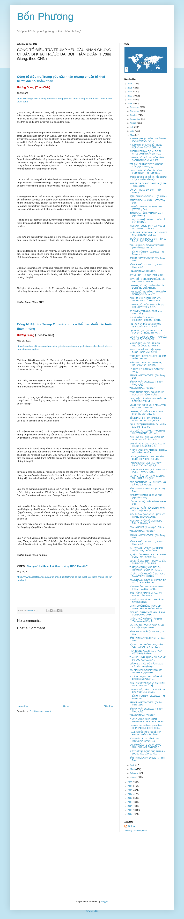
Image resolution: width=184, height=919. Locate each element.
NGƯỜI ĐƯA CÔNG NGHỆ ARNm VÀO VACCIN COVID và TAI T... (147, 406)
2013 (130, 810)
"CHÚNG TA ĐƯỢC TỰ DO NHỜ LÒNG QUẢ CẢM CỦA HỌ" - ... (147, 139)
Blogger (104, 901)
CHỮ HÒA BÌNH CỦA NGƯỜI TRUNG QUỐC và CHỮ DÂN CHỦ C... (146, 438)
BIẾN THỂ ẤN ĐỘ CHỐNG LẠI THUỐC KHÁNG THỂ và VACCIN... (147, 515)
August (133, 123)
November (135, 111)
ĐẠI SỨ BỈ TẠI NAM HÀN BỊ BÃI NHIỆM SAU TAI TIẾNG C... (147, 425)
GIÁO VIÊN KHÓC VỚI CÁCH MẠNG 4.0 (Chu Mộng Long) (146, 665)
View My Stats (92, 911)
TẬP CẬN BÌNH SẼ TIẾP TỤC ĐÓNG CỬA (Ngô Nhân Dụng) (146, 165)
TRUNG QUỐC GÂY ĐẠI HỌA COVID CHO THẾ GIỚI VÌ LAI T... (146, 412)
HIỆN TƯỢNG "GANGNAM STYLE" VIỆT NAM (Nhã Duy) (145, 652)
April (132, 765)
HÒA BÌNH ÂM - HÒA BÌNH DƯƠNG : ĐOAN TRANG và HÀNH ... (146, 587)
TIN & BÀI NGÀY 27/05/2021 (142, 715)
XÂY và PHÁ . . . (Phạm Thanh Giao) (146, 275)
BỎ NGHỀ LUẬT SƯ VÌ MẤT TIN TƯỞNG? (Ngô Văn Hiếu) (144, 739)
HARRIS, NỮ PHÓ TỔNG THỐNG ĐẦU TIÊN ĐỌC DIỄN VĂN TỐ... (147, 293)
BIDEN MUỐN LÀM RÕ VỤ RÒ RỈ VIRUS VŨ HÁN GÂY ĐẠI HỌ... (145, 152)
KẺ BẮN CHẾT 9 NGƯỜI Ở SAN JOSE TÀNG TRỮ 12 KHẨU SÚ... (147, 575)
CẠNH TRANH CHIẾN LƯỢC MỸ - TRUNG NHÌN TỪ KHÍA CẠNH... (145, 299)
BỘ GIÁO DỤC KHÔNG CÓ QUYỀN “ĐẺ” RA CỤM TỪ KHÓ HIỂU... (146, 645)
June (132, 131)
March (133, 769)
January (134, 777)
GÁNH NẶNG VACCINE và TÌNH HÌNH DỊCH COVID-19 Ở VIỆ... (147, 684)
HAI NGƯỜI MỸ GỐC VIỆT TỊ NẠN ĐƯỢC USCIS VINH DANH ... (145, 350)
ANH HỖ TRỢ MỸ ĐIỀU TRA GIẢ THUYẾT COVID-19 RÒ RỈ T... (144, 344)
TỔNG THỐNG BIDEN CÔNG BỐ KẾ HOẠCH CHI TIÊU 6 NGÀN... (146, 393)
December (135, 107)
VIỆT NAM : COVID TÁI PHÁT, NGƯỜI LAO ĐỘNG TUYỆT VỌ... (147, 227)
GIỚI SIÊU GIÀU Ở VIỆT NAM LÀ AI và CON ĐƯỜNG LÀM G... (147, 613)
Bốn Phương (45, 16)
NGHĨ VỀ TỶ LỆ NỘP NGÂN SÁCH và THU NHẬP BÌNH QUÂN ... (146, 477)
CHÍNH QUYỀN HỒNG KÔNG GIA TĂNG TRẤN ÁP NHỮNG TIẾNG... (146, 607)
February (134, 773)
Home (66, 706)
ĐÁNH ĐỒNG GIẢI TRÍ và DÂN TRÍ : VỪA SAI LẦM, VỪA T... (146, 594)
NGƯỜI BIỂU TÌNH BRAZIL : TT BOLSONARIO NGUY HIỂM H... (145, 318)
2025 (130, 88)
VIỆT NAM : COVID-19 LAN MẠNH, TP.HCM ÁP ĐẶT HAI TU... (145, 363)
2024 (130, 92)
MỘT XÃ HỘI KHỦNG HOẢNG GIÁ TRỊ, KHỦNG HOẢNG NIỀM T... (147, 445)
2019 (130, 786)
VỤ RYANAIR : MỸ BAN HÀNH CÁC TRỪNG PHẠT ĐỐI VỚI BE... (146, 549)
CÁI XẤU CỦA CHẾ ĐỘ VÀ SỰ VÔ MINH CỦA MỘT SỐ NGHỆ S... (145, 746)
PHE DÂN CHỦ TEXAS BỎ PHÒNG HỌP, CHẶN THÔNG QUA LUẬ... (145, 146)
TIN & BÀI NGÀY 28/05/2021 (142, 531)
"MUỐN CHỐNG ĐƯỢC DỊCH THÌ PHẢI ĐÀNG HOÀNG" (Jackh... (147, 240)
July (132, 127)
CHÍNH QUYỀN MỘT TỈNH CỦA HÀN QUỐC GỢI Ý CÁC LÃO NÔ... (146, 457)
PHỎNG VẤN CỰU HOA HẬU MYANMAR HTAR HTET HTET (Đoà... (148, 720)
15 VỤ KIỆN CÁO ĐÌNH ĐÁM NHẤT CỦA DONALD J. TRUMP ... (148, 399)
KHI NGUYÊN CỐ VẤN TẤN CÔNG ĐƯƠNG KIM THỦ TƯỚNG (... (145, 171)
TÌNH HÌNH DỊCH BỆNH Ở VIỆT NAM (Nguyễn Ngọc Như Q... (146, 246)
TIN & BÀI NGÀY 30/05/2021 (142, 271)
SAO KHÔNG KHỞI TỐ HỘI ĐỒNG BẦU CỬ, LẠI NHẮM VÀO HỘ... (148, 178)
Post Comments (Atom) (40, 711)
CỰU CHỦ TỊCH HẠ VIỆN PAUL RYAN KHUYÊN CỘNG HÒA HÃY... (147, 432)
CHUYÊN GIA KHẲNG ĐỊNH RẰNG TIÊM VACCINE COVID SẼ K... (145, 727)
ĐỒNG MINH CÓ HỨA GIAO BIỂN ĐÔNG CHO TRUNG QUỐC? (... (145, 419)
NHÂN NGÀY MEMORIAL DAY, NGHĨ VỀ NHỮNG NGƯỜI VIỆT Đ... (148, 233)
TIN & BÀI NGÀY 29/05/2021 (142, 388)
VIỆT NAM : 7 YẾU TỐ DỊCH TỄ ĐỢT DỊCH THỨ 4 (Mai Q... (146, 522)
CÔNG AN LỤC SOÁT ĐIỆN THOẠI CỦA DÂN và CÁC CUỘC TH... (148, 338)
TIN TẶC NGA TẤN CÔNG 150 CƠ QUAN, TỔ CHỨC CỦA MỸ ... (145, 325)
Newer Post (23, 706)
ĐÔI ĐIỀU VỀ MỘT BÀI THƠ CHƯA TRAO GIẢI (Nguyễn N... (145, 671)
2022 (130, 100)
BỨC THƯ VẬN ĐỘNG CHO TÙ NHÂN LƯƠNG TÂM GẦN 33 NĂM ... (147, 752)
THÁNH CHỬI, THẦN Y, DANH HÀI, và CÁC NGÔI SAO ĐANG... (147, 690)
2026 (130, 84)
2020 (130, 782)
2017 (130, 794)
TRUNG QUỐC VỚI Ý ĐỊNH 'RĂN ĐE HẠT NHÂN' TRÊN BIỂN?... (146, 306)
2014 (130, 806)
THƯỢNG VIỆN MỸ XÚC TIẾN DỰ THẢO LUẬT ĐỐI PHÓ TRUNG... (145, 568)
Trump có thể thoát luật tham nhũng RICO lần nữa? (57, 566)
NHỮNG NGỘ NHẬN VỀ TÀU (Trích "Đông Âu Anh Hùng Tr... (145, 620)
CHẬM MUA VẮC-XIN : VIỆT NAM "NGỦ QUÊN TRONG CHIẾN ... (147, 470)
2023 (130, 96)
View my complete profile (135, 830)
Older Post (108, 706)
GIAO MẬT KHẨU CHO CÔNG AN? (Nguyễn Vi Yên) (145, 496)
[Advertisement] (92, 866)
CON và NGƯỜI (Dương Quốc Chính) (146, 527)
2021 (130, 103)
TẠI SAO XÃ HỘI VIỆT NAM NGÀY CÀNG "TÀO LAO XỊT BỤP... (145, 464)
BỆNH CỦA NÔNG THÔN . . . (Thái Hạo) (147, 196)
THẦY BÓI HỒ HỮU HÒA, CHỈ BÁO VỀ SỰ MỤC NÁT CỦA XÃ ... (147, 658)
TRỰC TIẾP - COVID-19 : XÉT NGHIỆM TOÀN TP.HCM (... (147, 357)
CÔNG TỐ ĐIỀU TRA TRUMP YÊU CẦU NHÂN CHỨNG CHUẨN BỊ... (147, 562)
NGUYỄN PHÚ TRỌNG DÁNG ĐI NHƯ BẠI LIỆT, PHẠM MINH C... (147, 626)
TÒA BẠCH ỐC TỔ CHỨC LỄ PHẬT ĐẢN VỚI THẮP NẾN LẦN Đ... (145, 733)
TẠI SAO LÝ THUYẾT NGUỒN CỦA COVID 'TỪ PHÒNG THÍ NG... (145, 331)
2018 (130, 790)
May (132, 135)
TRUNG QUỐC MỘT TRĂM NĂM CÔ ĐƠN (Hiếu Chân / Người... (146, 286)
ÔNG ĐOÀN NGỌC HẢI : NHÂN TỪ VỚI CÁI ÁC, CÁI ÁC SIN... (147, 483)
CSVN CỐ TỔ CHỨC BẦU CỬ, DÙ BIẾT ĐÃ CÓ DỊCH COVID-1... (147, 280)
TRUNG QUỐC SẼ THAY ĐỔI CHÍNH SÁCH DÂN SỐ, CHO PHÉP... (146, 159)
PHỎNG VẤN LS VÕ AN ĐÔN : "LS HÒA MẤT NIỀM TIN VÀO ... (148, 451)
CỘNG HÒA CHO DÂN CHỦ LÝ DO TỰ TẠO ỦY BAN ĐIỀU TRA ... (147, 581)
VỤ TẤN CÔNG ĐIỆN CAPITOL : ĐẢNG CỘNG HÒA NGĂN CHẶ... (147, 555)
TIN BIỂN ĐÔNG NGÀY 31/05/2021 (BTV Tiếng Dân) (145, 208)
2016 (130, 798)
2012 (130, 814)
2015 (130, 802)
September (135, 119)
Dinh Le (30, 610)
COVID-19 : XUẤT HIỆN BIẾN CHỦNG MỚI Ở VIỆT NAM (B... (147, 509)
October (134, 115)
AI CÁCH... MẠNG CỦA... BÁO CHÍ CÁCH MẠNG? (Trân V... (145, 678)
